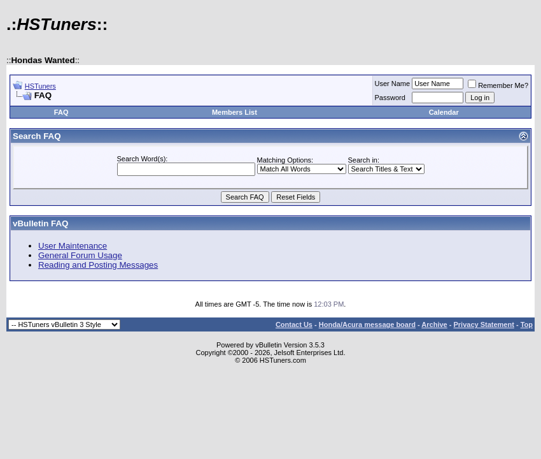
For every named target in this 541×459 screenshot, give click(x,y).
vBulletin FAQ (40, 223)
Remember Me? (498, 85)
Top (527, 324)
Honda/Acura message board (367, 324)
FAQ (61, 112)
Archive (434, 324)
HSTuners (40, 86)
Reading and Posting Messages (98, 265)
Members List (234, 112)
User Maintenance (72, 246)
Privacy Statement (483, 324)
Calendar (444, 112)
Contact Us (294, 324)
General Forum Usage (80, 255)
